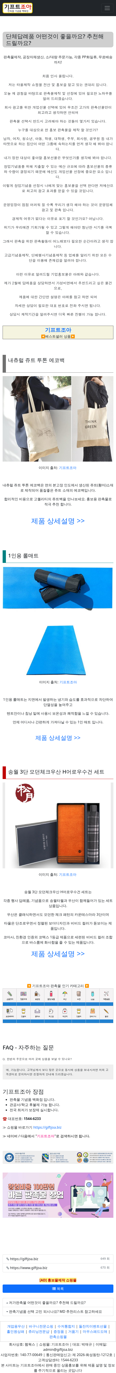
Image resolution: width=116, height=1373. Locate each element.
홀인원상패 (15, 1331)
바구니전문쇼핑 (41, 1326)
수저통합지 (66, 1326)
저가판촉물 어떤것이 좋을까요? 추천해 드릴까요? (47, 1302)
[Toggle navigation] (107, 8)
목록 (58, 1288)
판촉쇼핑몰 (58, 1336)
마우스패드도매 (95, 1331)
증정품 (59, 1331)
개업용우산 (16, 1326)
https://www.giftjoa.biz (28, 1267)
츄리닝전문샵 (38, 1331)
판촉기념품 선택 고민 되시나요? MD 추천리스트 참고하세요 (55, 1311)
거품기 (73, 1331)
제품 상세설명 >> (58, 520)
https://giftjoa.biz (47, 1127)
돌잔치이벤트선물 (93, 1326)
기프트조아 (67, 467)
